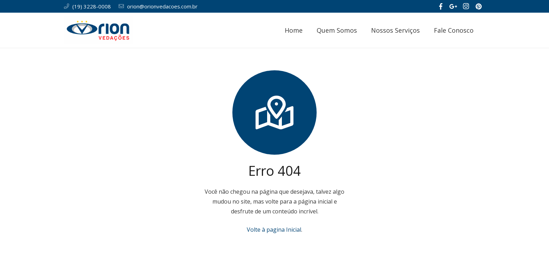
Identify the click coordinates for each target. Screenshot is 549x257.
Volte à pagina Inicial (274, 229)
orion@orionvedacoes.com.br (162, 6)
